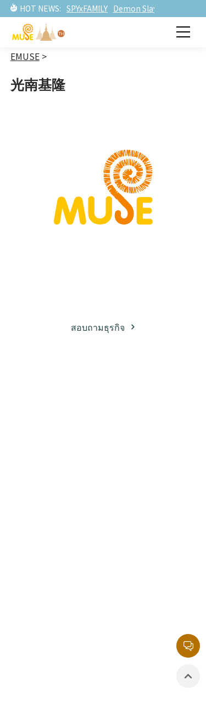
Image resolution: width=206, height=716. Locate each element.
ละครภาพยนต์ (146, 473)
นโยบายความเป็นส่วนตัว (152, 631)
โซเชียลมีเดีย (43, 465)
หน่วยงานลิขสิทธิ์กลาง (152, 599)
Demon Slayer (139, 8)
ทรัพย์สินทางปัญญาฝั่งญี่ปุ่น (146, 416)
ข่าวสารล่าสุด (45, 560)
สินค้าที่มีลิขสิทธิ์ (50, 630)
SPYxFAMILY (87, 8)
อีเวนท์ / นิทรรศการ (40, 605)
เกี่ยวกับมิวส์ (41, 409)
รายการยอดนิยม (150, 492)
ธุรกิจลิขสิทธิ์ (43, 428)
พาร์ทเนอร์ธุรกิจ (50, 446)
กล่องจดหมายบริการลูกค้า (145, 567)
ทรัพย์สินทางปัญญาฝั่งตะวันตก (152, 448)
